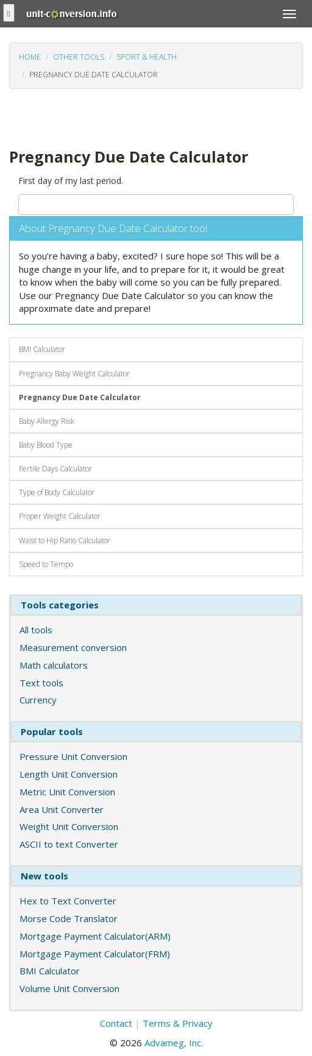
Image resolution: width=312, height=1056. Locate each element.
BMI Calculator (42, 349)
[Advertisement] (106, 117)
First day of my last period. (70, 180)
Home (30, 57)
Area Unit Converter (62, 809)
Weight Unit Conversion (69, 826)
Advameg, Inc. (173, 1043)
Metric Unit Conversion (67, 792)
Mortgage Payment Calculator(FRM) (95, 954)
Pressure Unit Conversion (73, 756)
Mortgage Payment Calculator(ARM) (95, 936)
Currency (38, 700)
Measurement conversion (73, 647)
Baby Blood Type (46, 445)
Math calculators (54, 665)
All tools (36, 630)
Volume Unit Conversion (69, 988)
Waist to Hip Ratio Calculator (64, 540)
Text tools (41, 683)
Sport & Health (146, 57)
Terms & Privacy (178, 1023)
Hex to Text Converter (68, 901)
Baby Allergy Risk (46, 421)
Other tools (78, 57)
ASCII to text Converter (69, 844)
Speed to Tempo (46, 564)
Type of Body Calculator (56, 492)
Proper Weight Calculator (60, 516)
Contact (116, 1023)
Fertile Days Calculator (55, 468)
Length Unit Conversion (69, 774)
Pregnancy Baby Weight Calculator (74, 373)
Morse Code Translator (69, 918)
